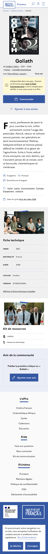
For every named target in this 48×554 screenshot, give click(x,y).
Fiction (7, 69)
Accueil (6, 11)
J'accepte (32, 545)
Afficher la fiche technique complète (19, 291)
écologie (40, 188)
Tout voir (39, 73)
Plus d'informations (27, 537)
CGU (24, 489)
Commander (24, 99)
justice (17, 188)
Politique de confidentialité (24, 484)
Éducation (24, 428)
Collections (24, 423)
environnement (28, 188)
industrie (19, 191)
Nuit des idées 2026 (27, 199)
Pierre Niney (13, 73)
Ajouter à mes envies (24, 109)
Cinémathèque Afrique (24, 413)
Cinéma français (17, 11)
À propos (24, 473)
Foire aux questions (24, 446)
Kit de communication (24, 456)
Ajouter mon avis (24, 377)
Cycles (24, 418)
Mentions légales (24, 478)
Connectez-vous (17, 86)
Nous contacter (24, 451)
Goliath (28, 11)
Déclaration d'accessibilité (24, 494)
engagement (8, 191)
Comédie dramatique (21, 69)
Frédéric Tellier (12, 66)
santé (9, 188)
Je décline (15, 545)
